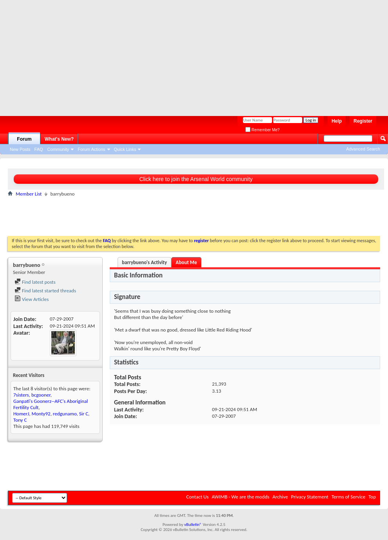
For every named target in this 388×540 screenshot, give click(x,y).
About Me (186, 262)
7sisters (21, 395)
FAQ (38, 149)
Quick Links (125, 149)
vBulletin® (193, 524)
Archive (280, 497)
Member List (29, 194)
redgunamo (65, 414)
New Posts (20, 149)
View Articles (32, 299)
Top (372, 497)
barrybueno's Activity (144, 262)
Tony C (20, 420)
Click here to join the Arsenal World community (195, 179)
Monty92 (41, 414)
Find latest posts (35, 282)
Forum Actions (91, 149)
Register (363, 121)
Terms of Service (348, 497)
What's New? (59, 139)
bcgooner (41, 395)
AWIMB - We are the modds (240, 497)
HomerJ (21, 414)
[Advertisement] (150, 55)
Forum (24, 139)
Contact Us (197, 497)
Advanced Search (363, 149)
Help (337, 121)
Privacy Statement (309, 497)
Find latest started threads (45, 291)
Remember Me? (262, 130)
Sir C (83, 414)
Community (58, 149)
